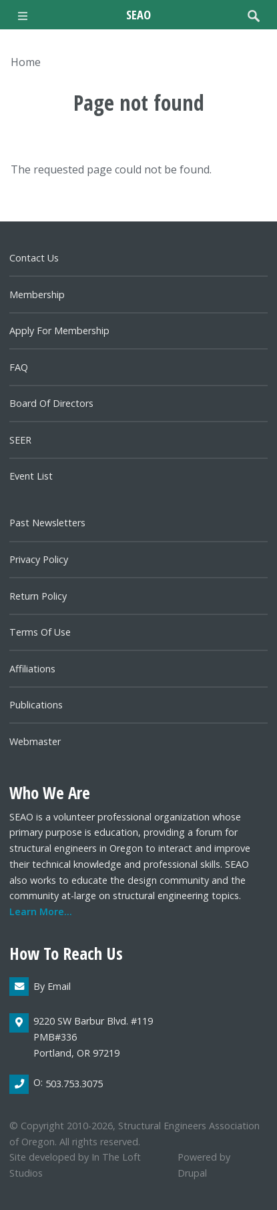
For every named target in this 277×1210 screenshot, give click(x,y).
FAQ (18, 367)
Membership (37, 294)
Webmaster (35, 741)
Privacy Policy (38, 559)
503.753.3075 (74, 1083)
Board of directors (51, 403)
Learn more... (40, 911)
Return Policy (38, 596)
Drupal (192, 1173)
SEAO (138, 14)
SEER (20, 440)
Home (26, 62)
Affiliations (32, 668)
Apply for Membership (59, 330)
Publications (36, 704)
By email (52, 986)
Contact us (34, 257)
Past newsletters (47, 522)
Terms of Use (40, 632)
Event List (31, 476)
